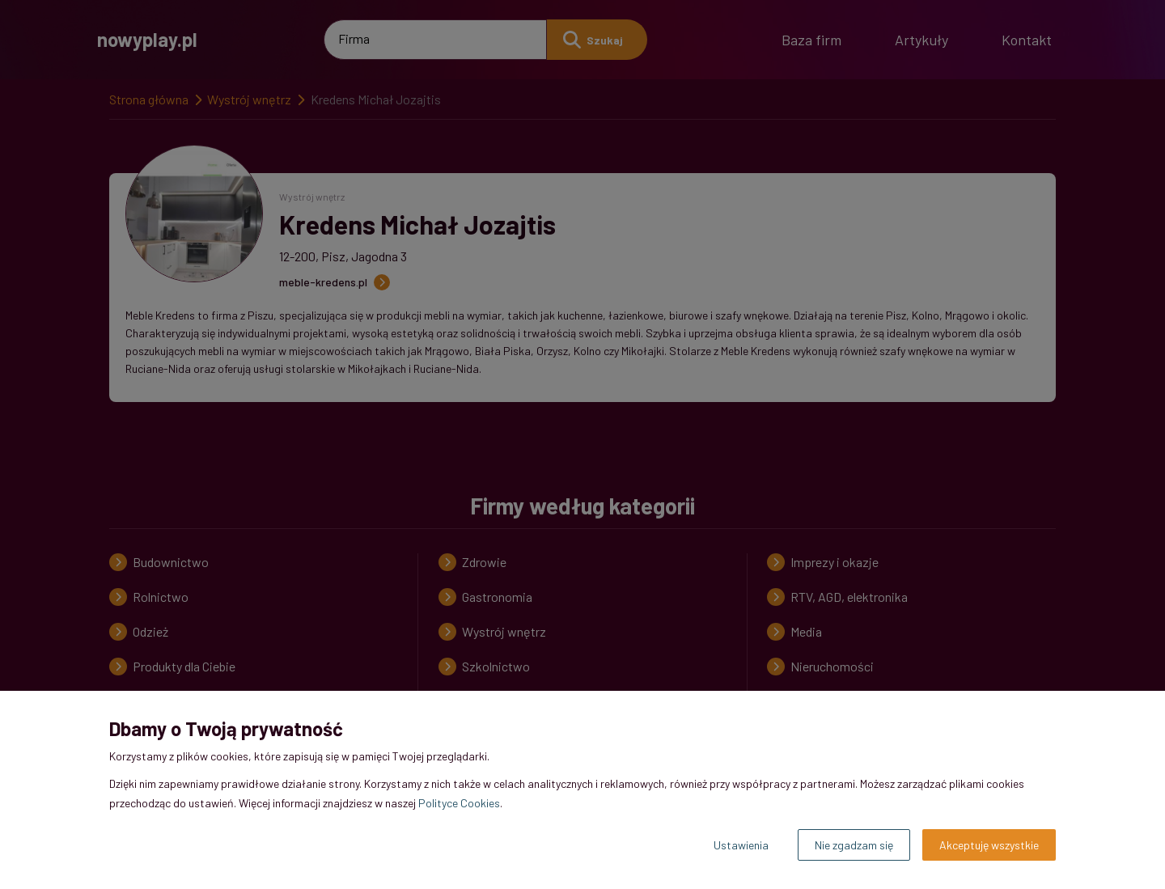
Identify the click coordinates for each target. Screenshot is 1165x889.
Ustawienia (741, 845)
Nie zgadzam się (854, 845)
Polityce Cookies (459, 803)
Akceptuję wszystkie (989, 845)
